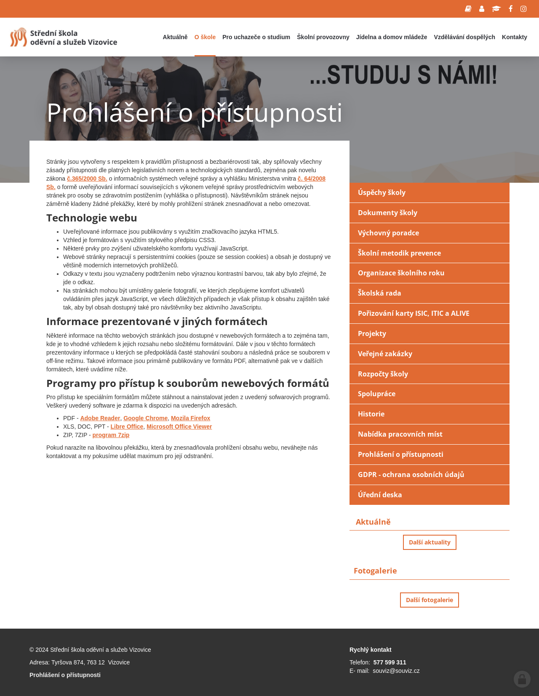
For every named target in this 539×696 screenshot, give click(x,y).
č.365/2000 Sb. (87, 178)
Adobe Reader (100, 418)
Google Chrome (145, 418)
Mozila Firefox (190, 418)
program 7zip (111, 435)
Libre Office (127, 426)
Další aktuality (430, 542)
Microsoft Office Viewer (179, 426)
